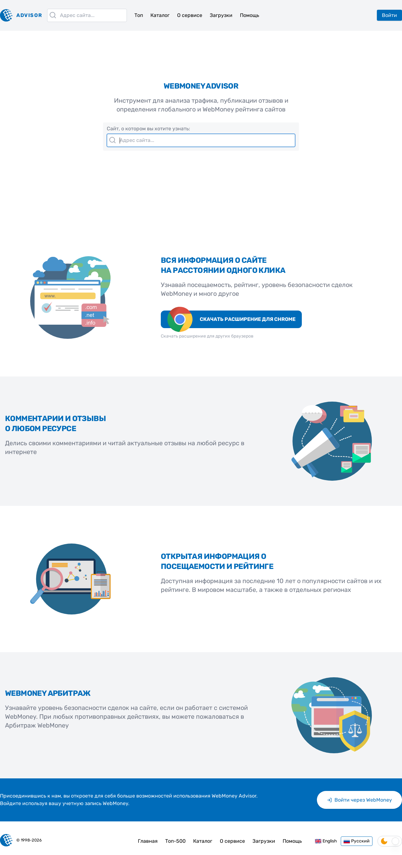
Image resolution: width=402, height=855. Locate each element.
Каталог (160, 15)
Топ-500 (175, 841)
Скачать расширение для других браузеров (207, 336)
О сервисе (189, 15)
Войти (389, 15)
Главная (148, 841)
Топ (138, 15)
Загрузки (221, 15)
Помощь (249, 15)
